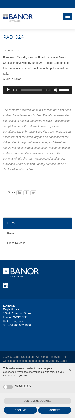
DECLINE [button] (20, 410)
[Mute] (56, 90)
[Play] (8, 90)
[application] (37, 90)
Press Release (16, 243)
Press (10, 233)
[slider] (32, 90)
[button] (70, 370)
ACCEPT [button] (54, 410)
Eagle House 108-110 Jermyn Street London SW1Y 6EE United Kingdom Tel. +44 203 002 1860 (17, 317)
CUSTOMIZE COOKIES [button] (38, 400)
